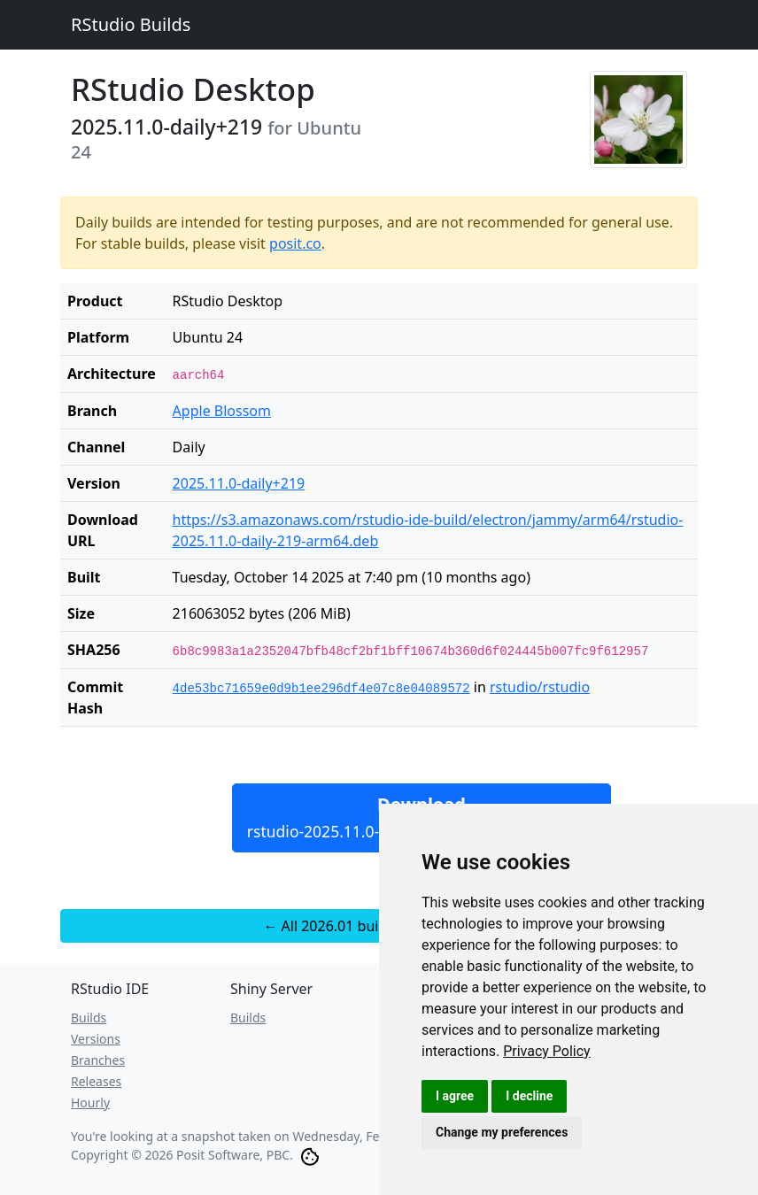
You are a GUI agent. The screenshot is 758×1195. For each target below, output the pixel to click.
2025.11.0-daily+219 (239, 483)
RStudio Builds (130, 24)
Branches (98, 1060)
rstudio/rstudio (540, 687)
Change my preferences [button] (502, 1132)
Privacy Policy (547, 1051)
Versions (95, 1038)
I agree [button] (455, 1096)
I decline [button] (529, 1096)
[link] (547, 1051)
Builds (88, 1017)
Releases (96, 1081)
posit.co (295, 243)
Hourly (90, 1102)
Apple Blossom (222, 410)
